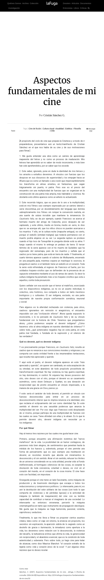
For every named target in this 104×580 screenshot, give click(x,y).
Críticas (83, 8)
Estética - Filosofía (73, 129)
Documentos (85, 3)
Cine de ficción (35, 129)
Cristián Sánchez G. (54, 115)
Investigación (14, 8)
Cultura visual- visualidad (53, 129)
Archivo (25, 3)
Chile (52, 131)
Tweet (13, 131)
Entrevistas (68, 8)
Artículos (75, 3)
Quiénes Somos (14, 3)
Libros (76, 8)
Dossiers (67, 3)
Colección (34, 3)
